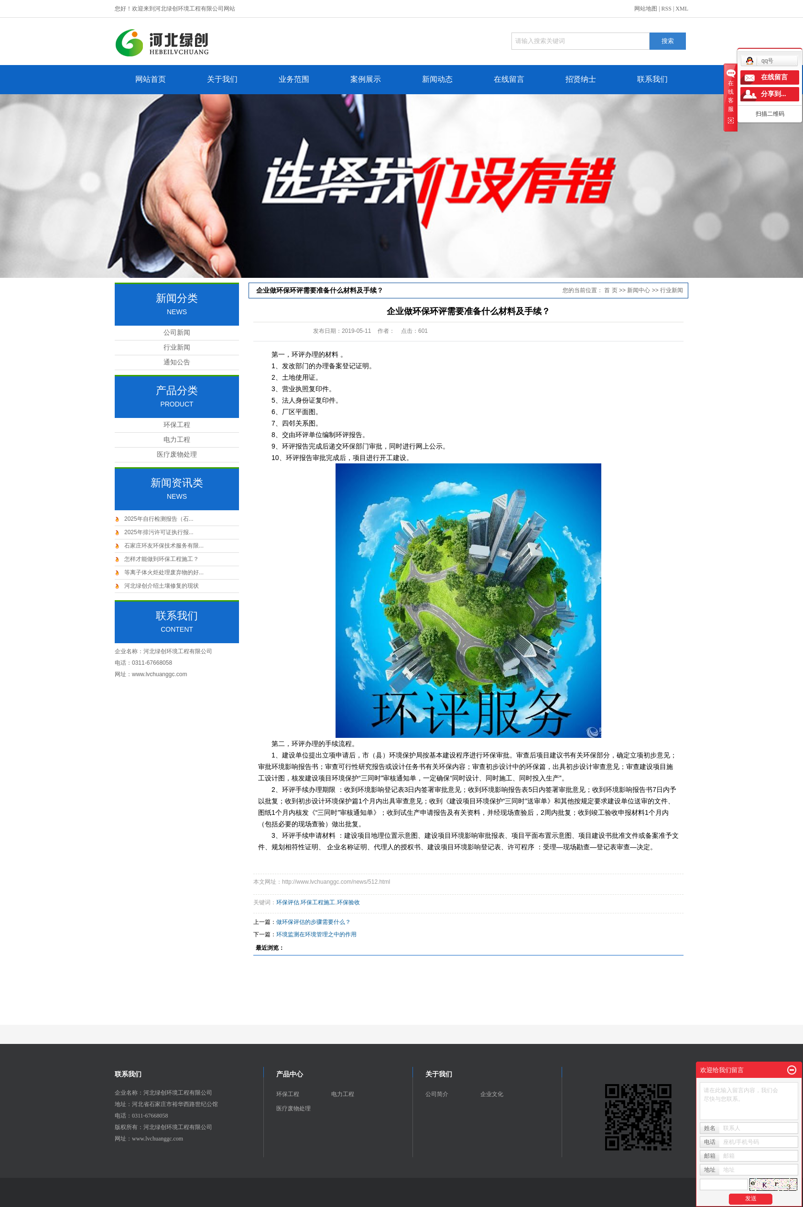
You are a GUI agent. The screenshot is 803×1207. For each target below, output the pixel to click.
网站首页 (150, 79)
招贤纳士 (580, 79)
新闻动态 (437, 79)
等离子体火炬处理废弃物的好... (164, 572)
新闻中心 (638, 290)
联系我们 (652, 79)
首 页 (610, 290)
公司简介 (436, 1094)
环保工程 (176, 424)
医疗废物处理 (177, 454)
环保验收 (348, 902)
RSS (667, 8)
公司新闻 (176, 332)
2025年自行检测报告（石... (159, 519)
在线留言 (509, 79)
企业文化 (491, 1094)
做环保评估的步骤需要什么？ (313, 922)
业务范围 (294, 79)
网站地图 (645, 8)
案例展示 (365, 79)
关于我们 (222, 79)
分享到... (773, 94)
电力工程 (176, 439)
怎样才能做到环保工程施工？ (161, 559)
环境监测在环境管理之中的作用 (316, 934)
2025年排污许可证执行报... (159, 532)
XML (681, 8)
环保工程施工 (318, 902)
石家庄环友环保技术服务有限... (164, 545)
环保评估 (287, 902)
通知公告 (176, 362)
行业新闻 (176, 347)
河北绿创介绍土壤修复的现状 (161, 585)
